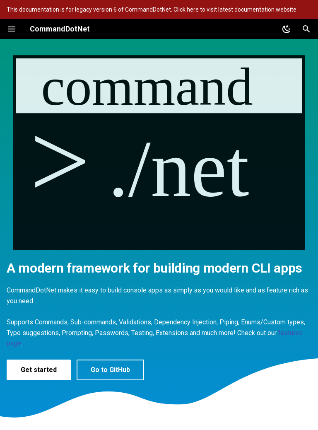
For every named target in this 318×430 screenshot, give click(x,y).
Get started (39, 370)
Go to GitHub (110, 370)
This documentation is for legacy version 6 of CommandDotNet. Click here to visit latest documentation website (151, 9)
